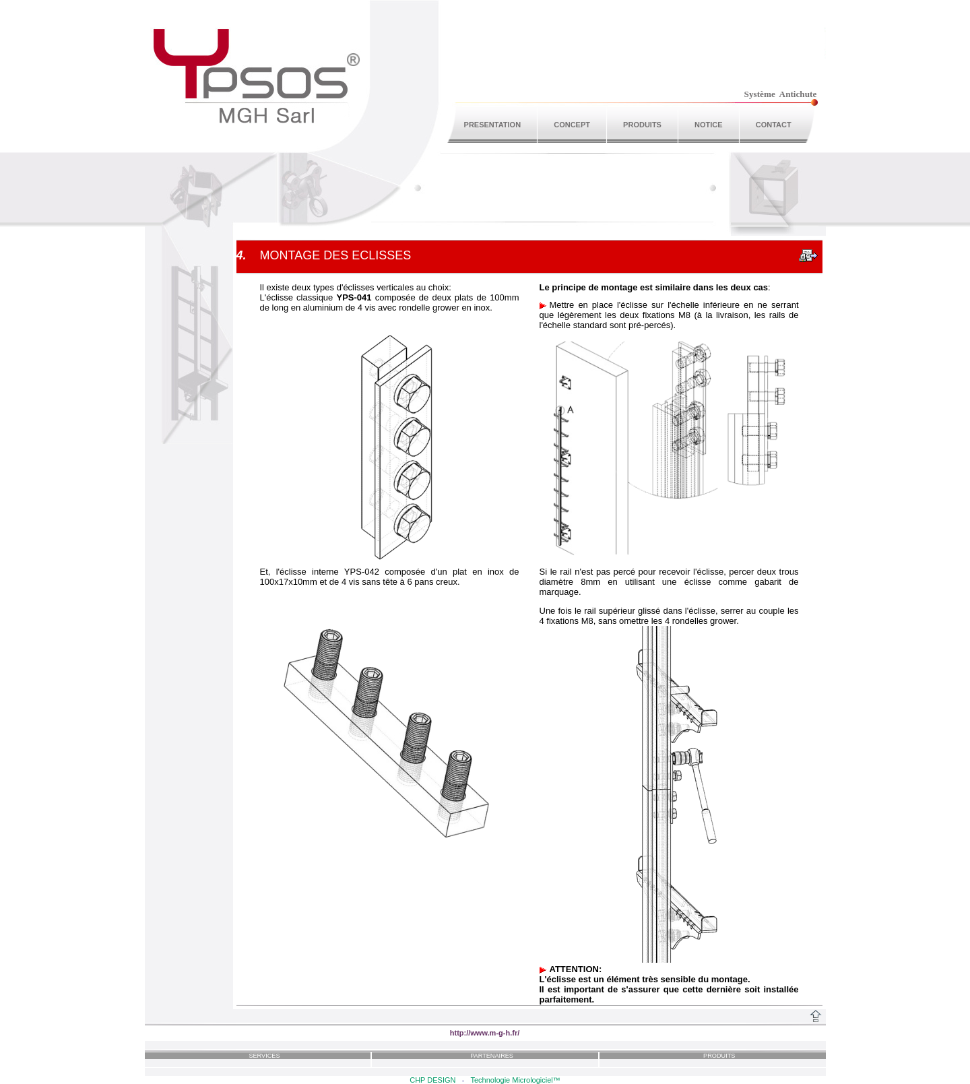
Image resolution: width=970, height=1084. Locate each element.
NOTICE (708, 125)
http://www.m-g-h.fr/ (485, 1033)
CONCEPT (572, 125)
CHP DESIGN (432, 1080)
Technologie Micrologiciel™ (515, 1080)
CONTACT (774, 125)
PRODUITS (642, 125)
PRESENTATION (492, 125)
